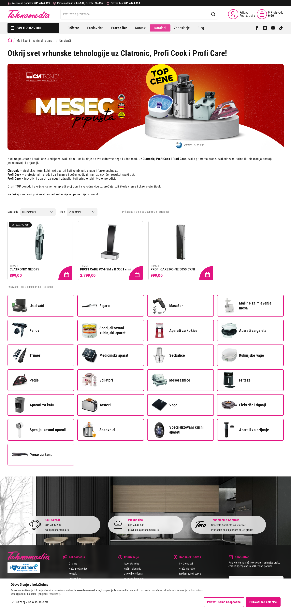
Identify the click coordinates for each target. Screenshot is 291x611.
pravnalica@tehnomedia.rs (143, 529)
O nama (73, 563)
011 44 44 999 (53, 525)
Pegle (25, 380)
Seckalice (168, 355)
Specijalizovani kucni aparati (178, 430)
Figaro (96, 306)
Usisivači (28, 306)
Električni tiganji (243, 405)
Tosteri (96, 405)
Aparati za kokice (175, 330)
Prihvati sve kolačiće (263, 602)
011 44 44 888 (136, 525)
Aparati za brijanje (245, 430)
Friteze (236, 380)
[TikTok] (281, 28)
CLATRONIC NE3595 (24, 269)
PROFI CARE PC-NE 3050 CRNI (173, 269)
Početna (73, 28)
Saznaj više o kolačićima (32, 602)
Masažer (167, 306)
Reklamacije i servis (190, 573)
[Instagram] (264, 28)
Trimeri (27, 355)
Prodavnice (95, 28)
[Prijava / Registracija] (241, 14)
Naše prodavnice (78, 568)
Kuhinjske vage (242, 355)
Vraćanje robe (187, 568)
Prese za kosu (32, 454)
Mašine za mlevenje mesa (246, 306)
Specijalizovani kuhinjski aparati (104, 330)
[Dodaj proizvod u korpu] (65, 273)
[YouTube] (272, 28)
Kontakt (140, 28)
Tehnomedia (28, 14)
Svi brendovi (186, 563)
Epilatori (97, 380)
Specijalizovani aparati (39, 430)
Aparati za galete (244, 330)
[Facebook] (256, 28)
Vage (165, 405)
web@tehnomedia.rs (57, 529)
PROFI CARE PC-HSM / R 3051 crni (105, 269)
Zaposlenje (182, 28)
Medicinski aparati (105, 355)
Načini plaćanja (132, 568)
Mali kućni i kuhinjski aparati (35, 41)
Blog (200, 28)
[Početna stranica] (9, 40)
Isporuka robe (131, 563)
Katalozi (160, 28)
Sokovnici (98, 430)
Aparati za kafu (33, 405)
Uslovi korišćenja (133, 573)
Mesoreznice (171, 380)
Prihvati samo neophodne (224, 602)
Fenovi (26, 330)
